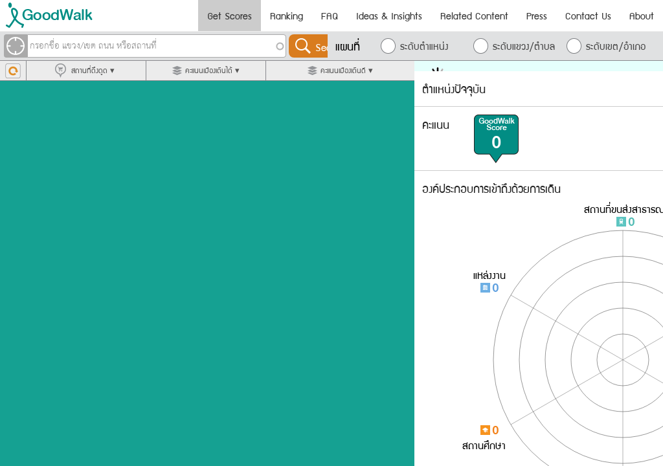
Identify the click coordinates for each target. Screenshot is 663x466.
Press (536, 15)
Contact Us (588, 15)
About (641, 15)
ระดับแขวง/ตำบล (524, 46)
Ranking (286, 15)
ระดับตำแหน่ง (424, 46)
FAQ (329, 15)
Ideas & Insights (389, 15)
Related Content (474, 15)
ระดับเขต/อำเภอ (616, 46)
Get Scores (229, 15)
